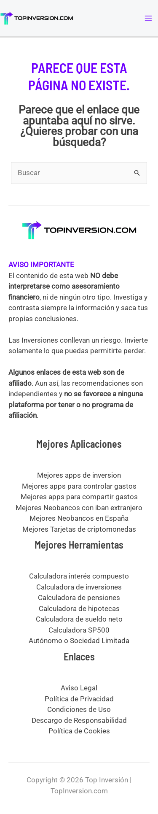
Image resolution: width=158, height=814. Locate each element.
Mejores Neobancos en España (79, 518)
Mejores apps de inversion (79, 475)
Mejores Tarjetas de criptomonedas (79, 529)
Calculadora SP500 (79, 630)
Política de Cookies (79, 731)
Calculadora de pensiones (79, 597)
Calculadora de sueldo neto (79, 619)
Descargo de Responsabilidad (79, 720)
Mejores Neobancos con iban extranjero (79, 507)
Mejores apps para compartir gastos (79, 496)
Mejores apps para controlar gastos (79, 486)
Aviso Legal (79, 688)
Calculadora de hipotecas (79, 608)
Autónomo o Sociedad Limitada (79, 640)
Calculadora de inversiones (79, 587)
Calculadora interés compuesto (79, 576)
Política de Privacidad (79, 699)
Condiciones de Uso (79, 709)
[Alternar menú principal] (148, 18)
